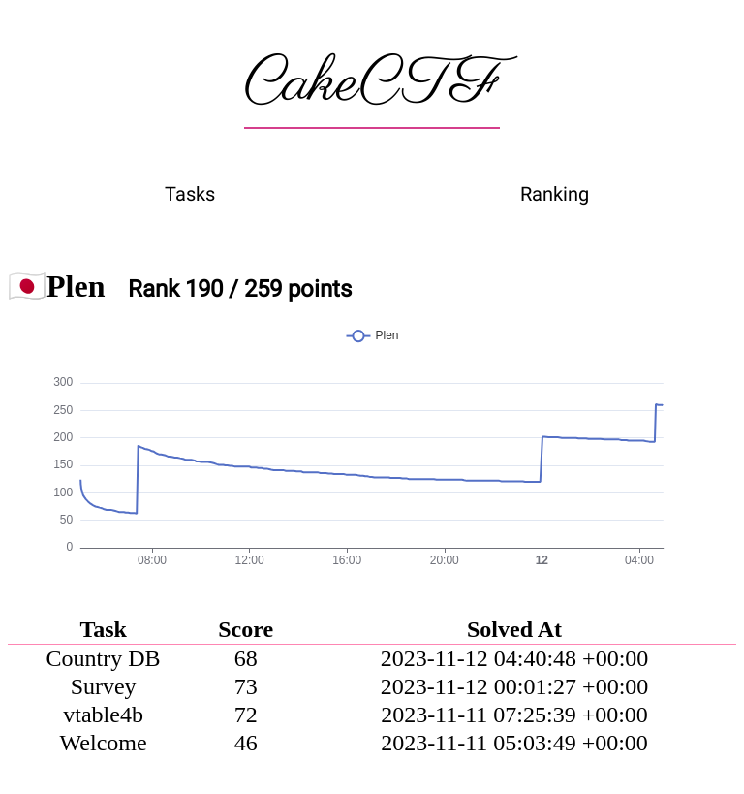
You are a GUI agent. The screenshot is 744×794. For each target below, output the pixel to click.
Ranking (554, 194)
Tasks (190, 194)
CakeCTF (372, 84)
